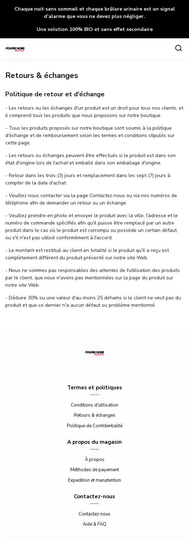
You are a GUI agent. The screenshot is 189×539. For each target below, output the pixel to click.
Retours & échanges (94, 415)
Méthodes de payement (94, 470)
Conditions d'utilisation (94, 405)
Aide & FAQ (94, 524)
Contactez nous (94, 514)
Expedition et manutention (94, 480)
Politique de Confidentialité (94, 426)
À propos (95, 459)
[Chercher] (178, 49)
